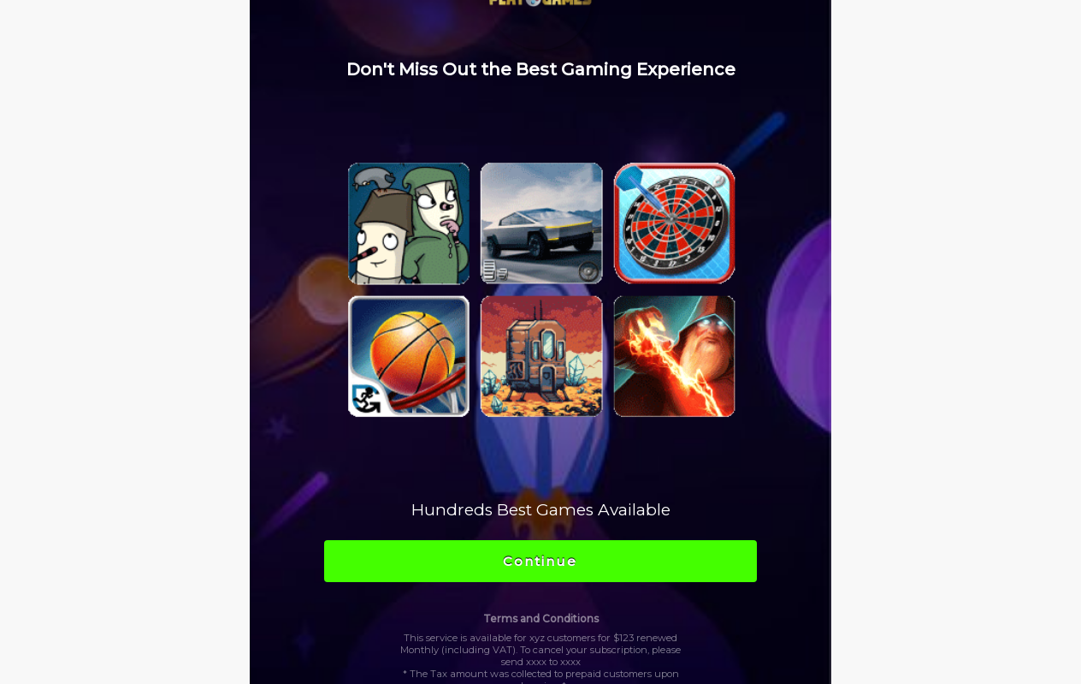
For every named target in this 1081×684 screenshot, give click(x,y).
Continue (540, 561)
